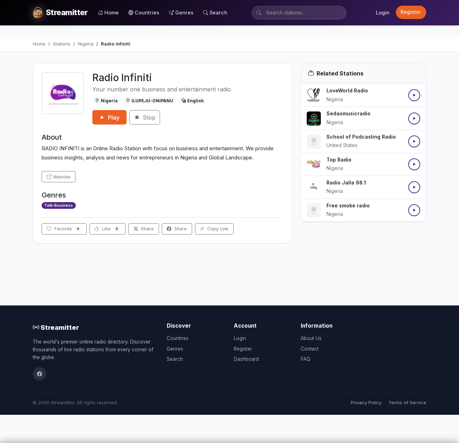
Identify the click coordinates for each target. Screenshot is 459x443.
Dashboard (246, 359)
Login (383, 13)
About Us (311, 338)
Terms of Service (407, 402)
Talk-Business (58, 205)
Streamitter (56, 327)
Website (59, 177)
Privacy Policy (366, 402)
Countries (143, 13)
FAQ (305, 359)
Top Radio (338, 160)
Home (108, 13)
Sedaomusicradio (348, 113)
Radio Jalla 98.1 (346, 183)
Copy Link (214, 228)
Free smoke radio (348, 205)
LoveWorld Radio (347, 90)
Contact (310, 349)
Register (410, 12)
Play (109, 117)
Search (215, 13)
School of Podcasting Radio (361, 137)
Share (144, 228)
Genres (181, 13)
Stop (144, 117)
